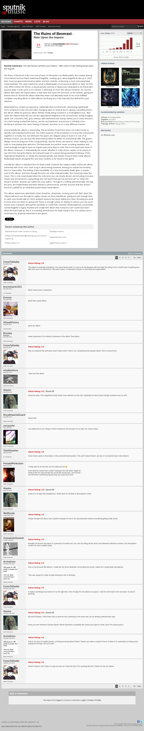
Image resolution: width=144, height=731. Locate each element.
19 (134, 258)
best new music (54, 26)
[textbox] (124, 26)
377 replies (59, 46)
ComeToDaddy (59, 44)
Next (139, 258)
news (28, 21)
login (3, 26)
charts (18, 21)
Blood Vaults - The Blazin (131, 107)
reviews (6, 21)
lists (37, 21)
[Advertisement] (121, 158)
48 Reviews (74, 44)
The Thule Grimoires (130, 86)
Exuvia (110, 107)
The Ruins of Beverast (54, 34)
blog (46, 21)
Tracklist (50, 53)
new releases (27, 26)
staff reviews (40, 26)
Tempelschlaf (110, 86)
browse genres (13, 26)
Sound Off (50, 391)
